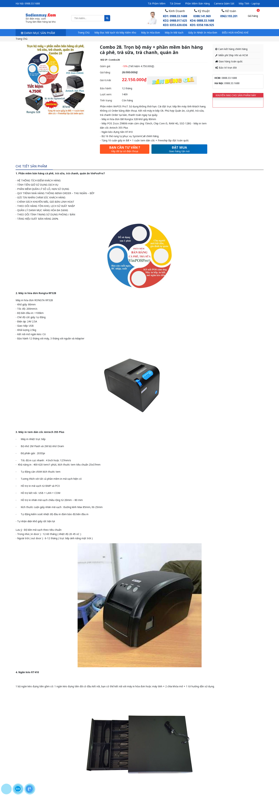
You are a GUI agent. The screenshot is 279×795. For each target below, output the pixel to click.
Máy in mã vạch (174, 32)
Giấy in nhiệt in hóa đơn (202, 32)
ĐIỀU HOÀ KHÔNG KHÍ (235, 32)
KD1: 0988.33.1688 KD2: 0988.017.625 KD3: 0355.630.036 (175, 20)
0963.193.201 (229, 16)
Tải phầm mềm (156, 3)
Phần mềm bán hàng (197, 3)
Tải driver (175, 3)
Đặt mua (179, 149)
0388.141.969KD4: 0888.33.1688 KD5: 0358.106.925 (202, 20)
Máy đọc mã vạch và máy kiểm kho (115, 32)
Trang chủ (84, 32)
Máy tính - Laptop (249, 3)
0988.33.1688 (32, 3)
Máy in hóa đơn (150, 32)
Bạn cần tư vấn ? (124, 149)
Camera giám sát (224, 3)
